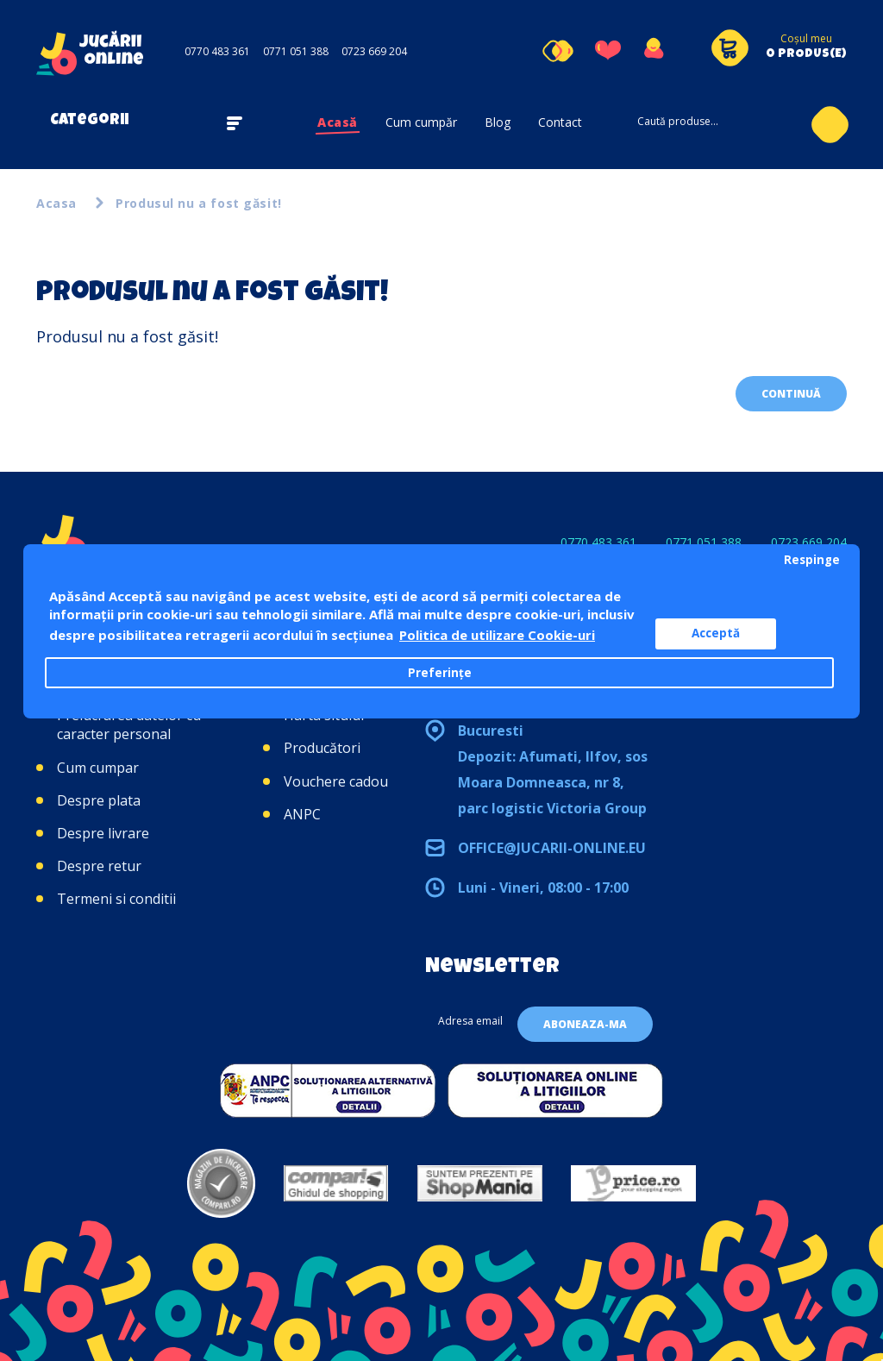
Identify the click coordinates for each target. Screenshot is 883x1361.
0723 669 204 (374, 51)
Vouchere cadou (336, 781)
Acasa (56, 203)
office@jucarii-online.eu (552, 847)
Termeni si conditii (116, 898)
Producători (322, 747)
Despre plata (99, 800)
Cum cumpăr (421, 122)
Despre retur (99, 865)
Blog (497, 122)
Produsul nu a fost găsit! (199, 203)
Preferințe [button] (440, 672)
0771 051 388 (296, 51)
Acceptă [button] (716, 633)
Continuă (791, 393)
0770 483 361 (217, 51)
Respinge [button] (812, 560)
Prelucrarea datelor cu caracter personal (129, 724)
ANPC (302, 814)
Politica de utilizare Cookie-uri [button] (497, 634)
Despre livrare (103, 833)
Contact (560, 122)
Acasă (337, 122)
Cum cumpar (98, 767)
